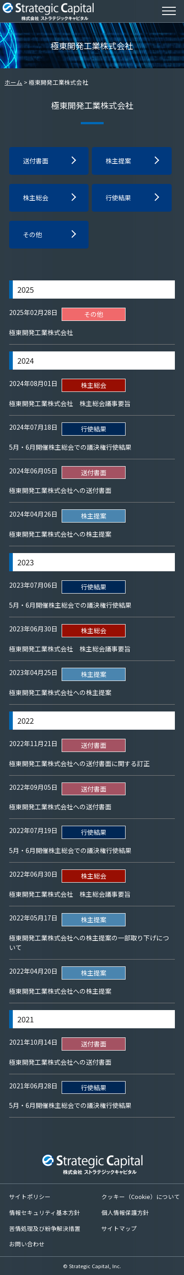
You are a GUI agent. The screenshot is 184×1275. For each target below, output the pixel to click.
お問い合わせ (27, 1243)
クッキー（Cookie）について (140, 1196)
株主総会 (35, 197)
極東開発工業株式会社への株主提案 (60, 533)
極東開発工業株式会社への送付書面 (60, 490)
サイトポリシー (30, 1196)
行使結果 (118, 197)
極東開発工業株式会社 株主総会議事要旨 (70, 403)
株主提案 (118, 160)
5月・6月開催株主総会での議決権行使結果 (70, 447)
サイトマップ (119, 1228)
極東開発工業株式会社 (41, 332)
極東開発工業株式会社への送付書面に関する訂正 (79, 763)
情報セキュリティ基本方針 (44, 1212)
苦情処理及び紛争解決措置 (44, 1228)
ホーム (13, 82)
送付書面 (35, 160)
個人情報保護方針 (125, 1212)
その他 (32, 234)
